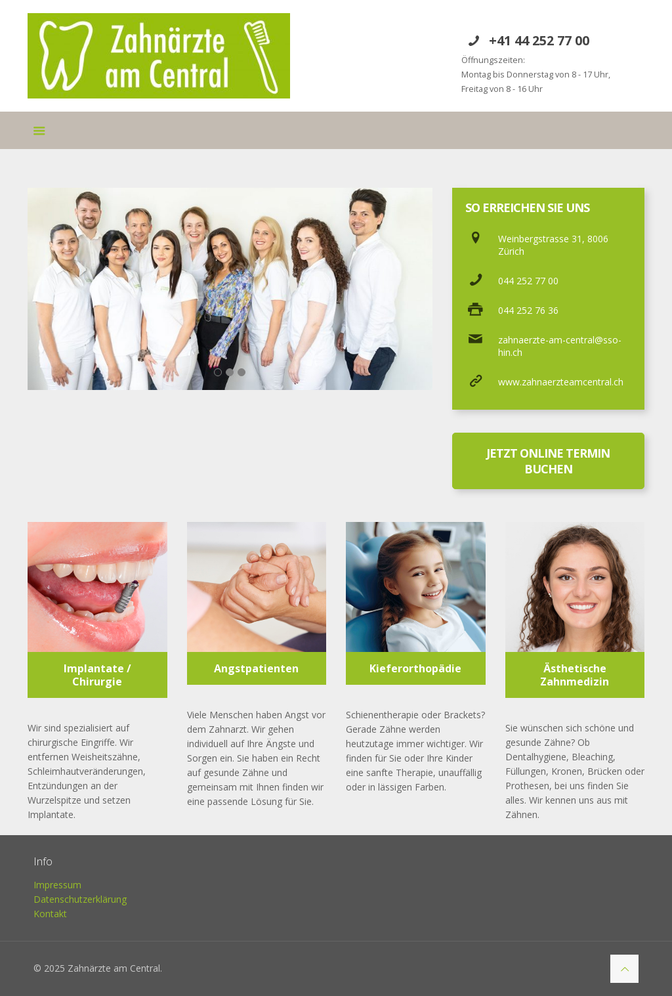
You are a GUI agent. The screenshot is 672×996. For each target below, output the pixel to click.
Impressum (57, 884)
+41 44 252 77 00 (539, 40)
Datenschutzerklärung (80, 899)
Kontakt (50, 913)
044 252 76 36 (528, 310)
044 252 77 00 (528, 280)
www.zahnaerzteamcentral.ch (560, 382)
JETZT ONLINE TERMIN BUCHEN (548, 461)
